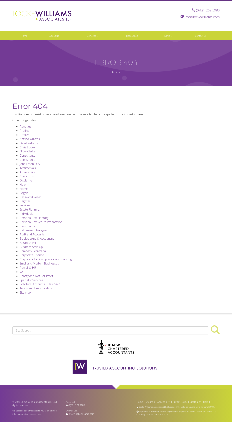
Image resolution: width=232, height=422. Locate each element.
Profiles (24, 131)
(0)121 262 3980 (208, 10)
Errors (116, 71)
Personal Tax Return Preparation (41, 222)
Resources (133, 35)
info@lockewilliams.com (202, 17)
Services (92, 35)
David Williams (29, 143)
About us (55, 35)
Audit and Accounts (32, 234)
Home (24, 35)
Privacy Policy (180, 401)
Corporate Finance (32, 255)
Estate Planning (29, 209)
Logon (24, 193)
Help (23, 185)
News (168, 35)
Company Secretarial (33, 251)
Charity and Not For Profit (36, 276)
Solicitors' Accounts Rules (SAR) (40, 284)
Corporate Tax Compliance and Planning (46, 259)
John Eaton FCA (30, 164)
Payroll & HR (28, 268)
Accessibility (27, 172)
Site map (25, 292)
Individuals (26, 214)
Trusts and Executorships (36, 288)
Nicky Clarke (27, 151)
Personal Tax (28, 226)
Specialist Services (31, 280)
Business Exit (28, 243)
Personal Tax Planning (34, 218)
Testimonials (28, 168)
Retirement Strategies (33, 230)
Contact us (200, 35)
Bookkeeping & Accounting (37, 239)
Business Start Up (31, 247)
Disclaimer (26, 180)
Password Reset (30, 197)
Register (25, 201)
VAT (22, 272)
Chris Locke (27, 147)
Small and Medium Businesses (39, 263)
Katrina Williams (30, 139)
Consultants (27, 156)
